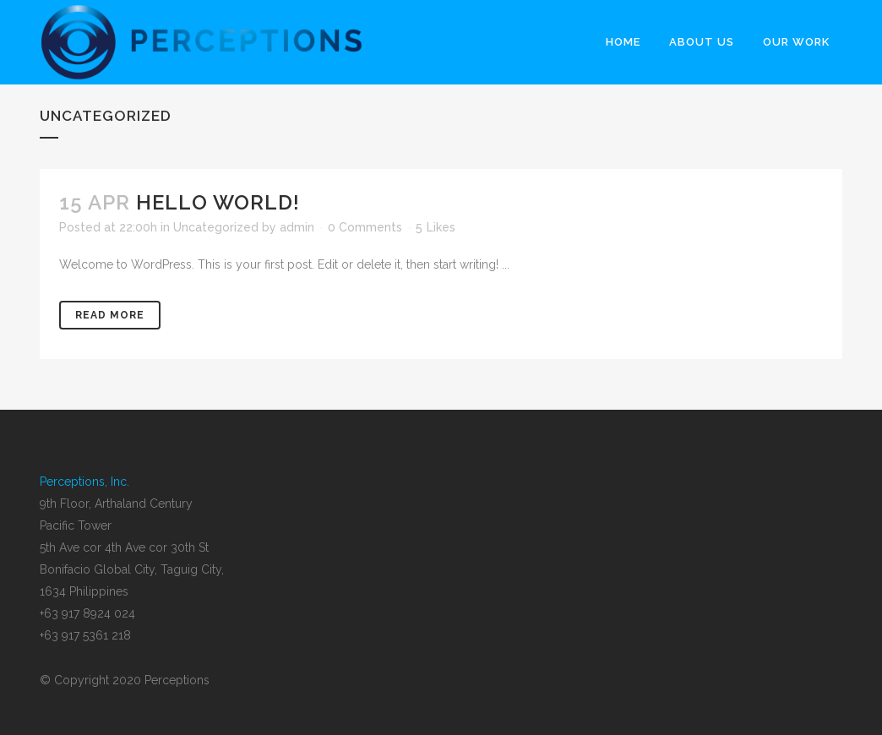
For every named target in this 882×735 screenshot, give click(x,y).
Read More (109, 315)
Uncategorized (216, 227)
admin (297, 227)
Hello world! (218, 202)
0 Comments (365, 227)
